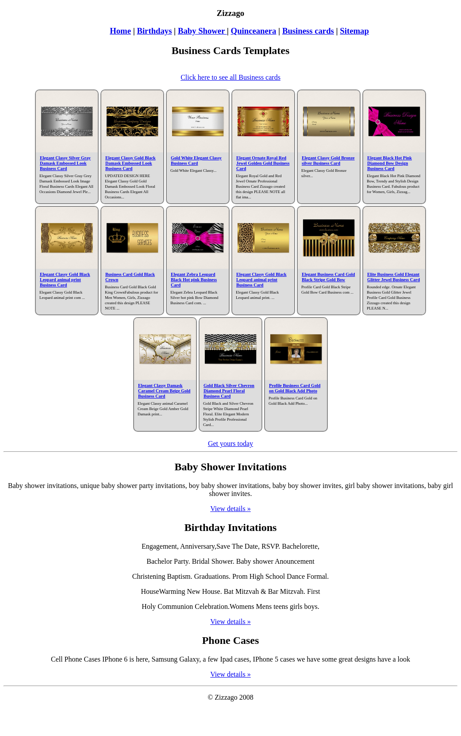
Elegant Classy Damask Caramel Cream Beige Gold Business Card (164, 391)
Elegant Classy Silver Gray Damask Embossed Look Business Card (65, 163)
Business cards (308, 30)
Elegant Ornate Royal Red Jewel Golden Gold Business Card (262, 163)
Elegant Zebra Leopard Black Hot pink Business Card (194, 279)
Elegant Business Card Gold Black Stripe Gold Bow (328, 277)
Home (120, 30)
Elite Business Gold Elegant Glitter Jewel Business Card (393, 277)
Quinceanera (254, 30)
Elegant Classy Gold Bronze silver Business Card (328, 160)
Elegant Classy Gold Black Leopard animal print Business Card (65, 279)
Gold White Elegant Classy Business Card (196, 160)
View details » (230, 508)
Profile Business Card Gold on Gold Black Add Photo (294, 388)
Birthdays (154, 30)
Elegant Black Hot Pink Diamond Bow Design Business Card (389, 163)
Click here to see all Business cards (230, 77)
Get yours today (230, 443)
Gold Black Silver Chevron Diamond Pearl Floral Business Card (229, 391)
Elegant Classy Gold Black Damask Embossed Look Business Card (130, 163)
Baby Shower (202, 30)
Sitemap (354, 30)
